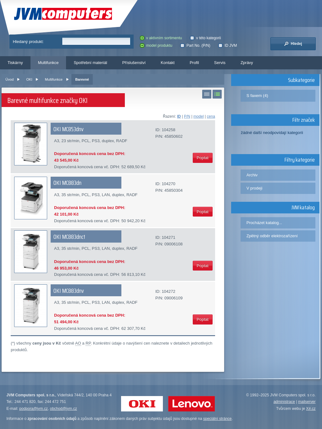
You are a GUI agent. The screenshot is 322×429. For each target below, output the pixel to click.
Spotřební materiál (90, 62)
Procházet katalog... (264, 222)
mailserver (307, 402)
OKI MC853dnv (68, 129)
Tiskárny (15, 62)
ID (179, 116)
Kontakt (168, 62)
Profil (194, 62)
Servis (219, 62)
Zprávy (247, 62)
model (198, 116)
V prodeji (255, 188)
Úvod (9, 79)
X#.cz (310, 408)
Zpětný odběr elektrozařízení (272, 235)
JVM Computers (63, 14)
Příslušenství (134, 62)
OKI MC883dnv (68, 290)
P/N (187, 116)
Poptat (203, 157)
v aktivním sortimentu (161, 38)
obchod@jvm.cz (63, 408)
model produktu (156, 45)
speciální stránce (217, 418)
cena (211, 116)
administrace (284, 402)
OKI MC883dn (67, 182)
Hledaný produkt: (28, 41)
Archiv (252, 175)
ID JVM (227, 45)
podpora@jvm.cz (33, 408)
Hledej (293, 43)
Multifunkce (48, 62)
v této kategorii (205, 38)
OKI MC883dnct (69, 236)
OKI (29, 79)
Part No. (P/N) (195, 45)
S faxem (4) (257, 95)
